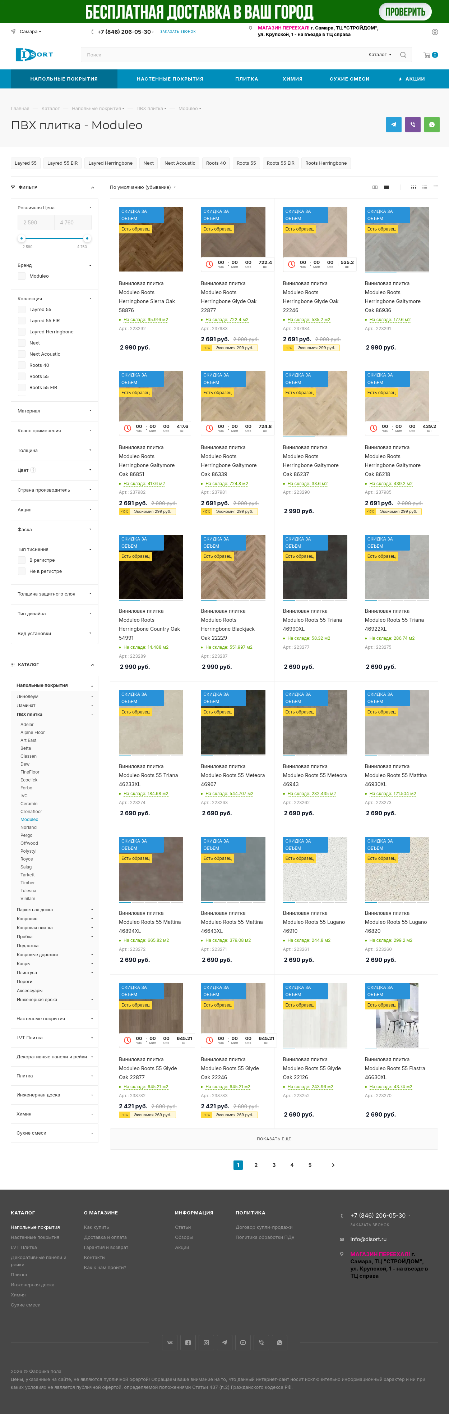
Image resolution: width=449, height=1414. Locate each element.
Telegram (394, 124)
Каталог (23, 1212)
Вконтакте (169, 1342)
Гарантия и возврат (106, 1247)
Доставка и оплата (105, 1237)
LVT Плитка (24, 1247)
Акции (182, 1247)
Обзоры (184, 1237)
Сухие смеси (26, 1305)
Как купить (96, 1227)
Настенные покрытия (35, 1237)
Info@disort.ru (368, 1239)
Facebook (188, 1342)
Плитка (19, 1274)
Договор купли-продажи (264, 1227)
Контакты (95, 1257)
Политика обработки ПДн (265, 1237)
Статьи (183, 1227)
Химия (18, 1294)
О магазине (101, 1212)
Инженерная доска (33, 1284)
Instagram (206, 1342)
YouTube (243, 1342)
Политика (250, 1212)
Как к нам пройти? (105, 1267)
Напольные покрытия (35, 1227)
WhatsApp (432, 124)
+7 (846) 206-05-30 (124, 31)
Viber (413, 124)
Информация (194, 1212)
